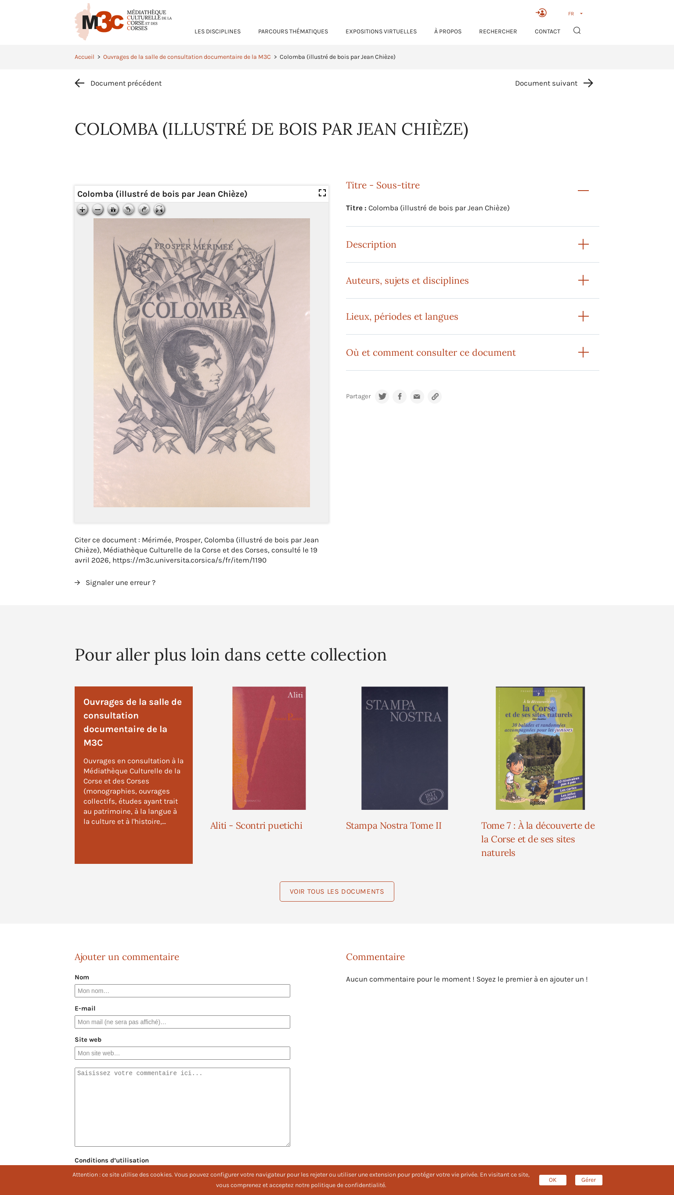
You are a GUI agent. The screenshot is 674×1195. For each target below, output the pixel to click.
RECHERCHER (498, 31)
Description (371, 244)
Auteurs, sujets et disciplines (407, 280)
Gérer (588, 1180)
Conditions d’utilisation (112, 1160)
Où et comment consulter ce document (431, 352)
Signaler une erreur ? (120, 582)
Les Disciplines (218, 31)
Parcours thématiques (293, 31)
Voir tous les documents (337, 891)
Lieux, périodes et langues (402, 316)
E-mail (85, 1008)
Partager (358, 396)
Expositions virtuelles (381, 31)
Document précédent (126, 83)
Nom (82, 977)
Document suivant (546, 83)
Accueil (84, 57)
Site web (88, 1039)
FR (571, 14)
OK (553, 1180)
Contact (547, 31)
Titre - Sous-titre (383, 185)
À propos (447, 31)
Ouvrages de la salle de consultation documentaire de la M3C (187, 57)
